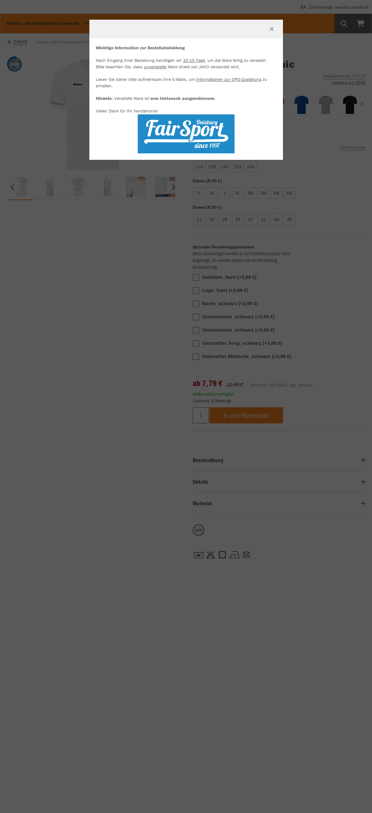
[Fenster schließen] (271, 29)
